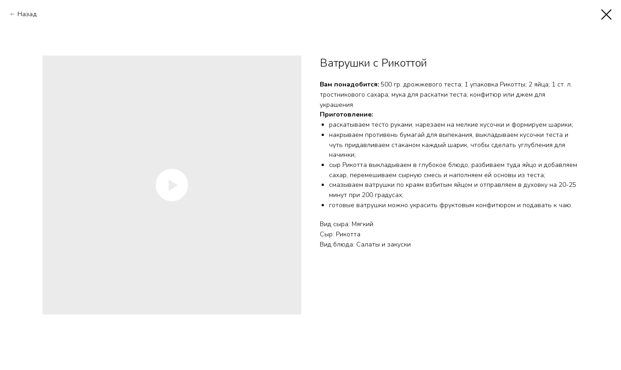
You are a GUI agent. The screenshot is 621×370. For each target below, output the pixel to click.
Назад (27, 14)
